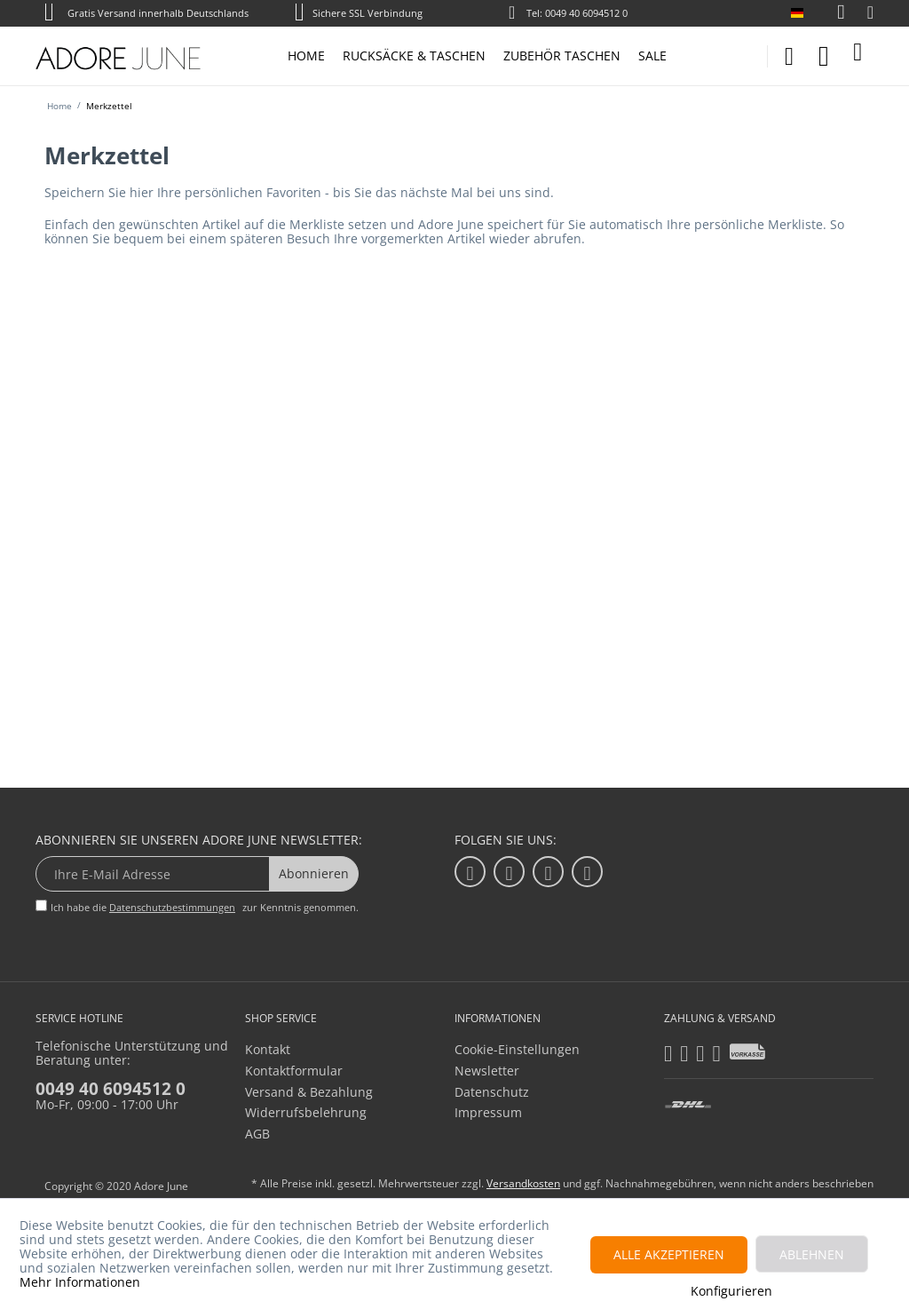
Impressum (488, 1112)
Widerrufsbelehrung (306, 1112)
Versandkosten (523, 1183)
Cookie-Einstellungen (517, 1049)
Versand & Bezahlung (309, 1091)
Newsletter (486, 1070)
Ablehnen (811, 1254)
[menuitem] (831, 13)
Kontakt (267, 1049)
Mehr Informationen (80, 1281)
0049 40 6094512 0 (111, 1088)
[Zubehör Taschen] (561, 56)
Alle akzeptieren (668, 1254)
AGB (257, 1133)
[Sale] (652, 56)
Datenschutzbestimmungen (172, 907)
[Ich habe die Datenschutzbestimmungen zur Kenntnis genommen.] (41, 905)
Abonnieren (314, 873)
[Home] (306, 56)
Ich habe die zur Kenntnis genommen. (205, 907)
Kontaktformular (294, 1070)
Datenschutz (491, 1091)
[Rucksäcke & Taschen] (414, 56)
